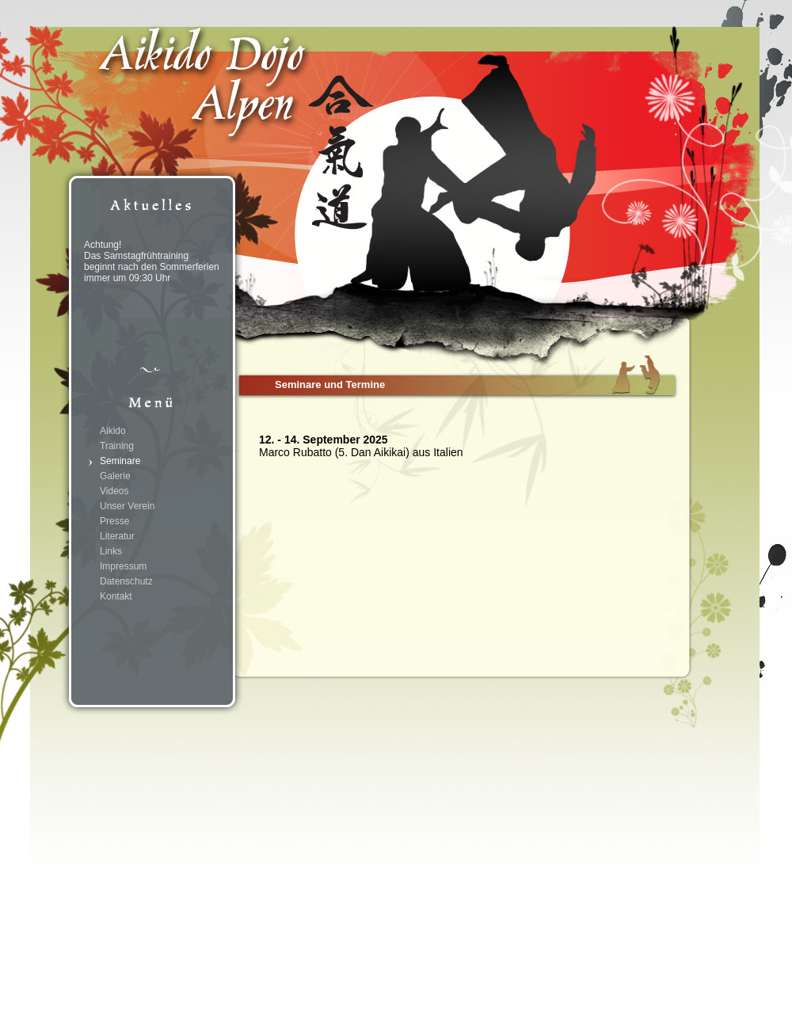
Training (117, 445)
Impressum (123, 566)
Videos (114, 491)
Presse (114, 521)
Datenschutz (126, 581)
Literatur (117, 536)
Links (111, 551)
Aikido (113, 430)
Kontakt (116, 596)
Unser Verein (127, 506)
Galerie (115, 476)
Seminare (120, 460)
